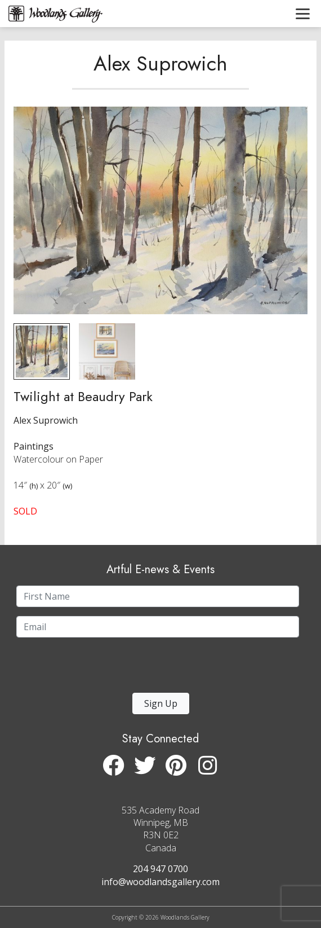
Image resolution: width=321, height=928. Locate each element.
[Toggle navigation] (303, 13)
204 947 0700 (160, 869)
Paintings (34, 446)
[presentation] (85, 668)
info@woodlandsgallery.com (160, 882)
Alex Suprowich (160, 63)
